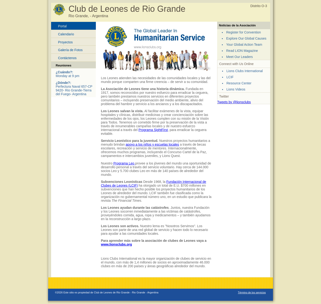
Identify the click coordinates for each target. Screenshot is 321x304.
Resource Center (239, 83)
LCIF (230, 77)
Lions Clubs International (245, 71)
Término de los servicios (252, 292)
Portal (62, 26)
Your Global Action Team (244, 44)
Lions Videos (236, 89)
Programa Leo (124, 163)
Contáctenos (67, 58)
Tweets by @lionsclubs (234, 102)
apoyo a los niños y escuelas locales (152, 144)
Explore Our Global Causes (246, 38)
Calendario (66, 34)
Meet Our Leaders (239, 57)
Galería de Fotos (70, 50)
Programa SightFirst (153, 130)
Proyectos (65, 42)
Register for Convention (243, 32)
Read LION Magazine (242, 51)
